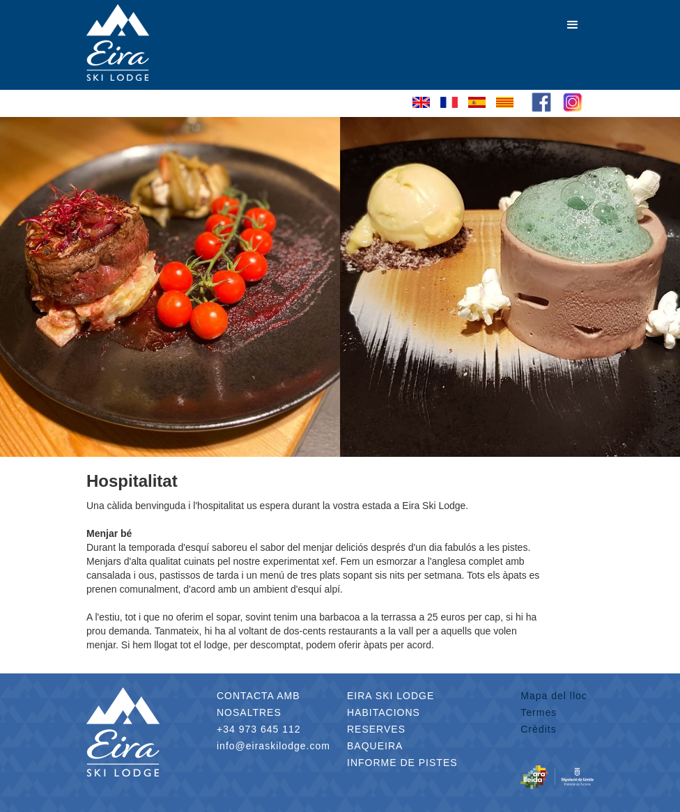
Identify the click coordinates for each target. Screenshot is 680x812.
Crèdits (538, 729)
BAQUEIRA (375, 745)
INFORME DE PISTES (402, 762)
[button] (573, 25)
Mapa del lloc (553, 695)
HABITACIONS (383, 712)
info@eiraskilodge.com (273, 745)
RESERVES (376, 729)
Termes (538, 712)
